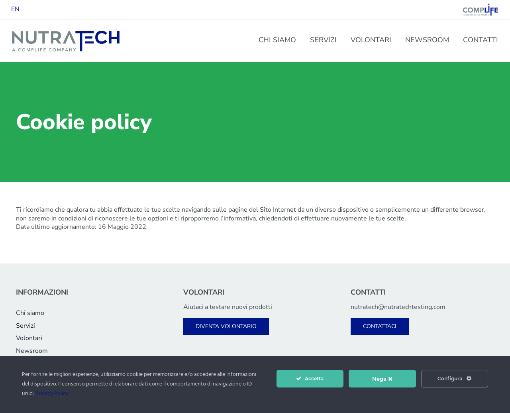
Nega (382, 379)
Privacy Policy (52, 393)
